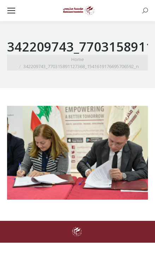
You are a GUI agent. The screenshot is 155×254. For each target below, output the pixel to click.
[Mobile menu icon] (11, 10)
